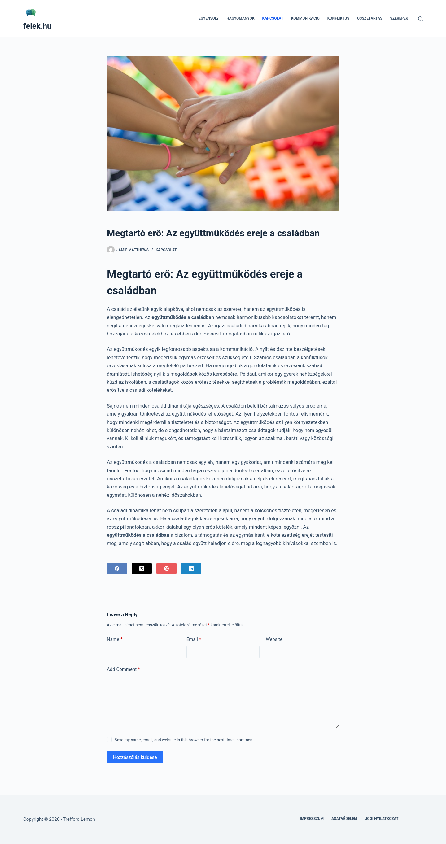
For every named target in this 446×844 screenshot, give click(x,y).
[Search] (420, 18)
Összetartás (370, 18)
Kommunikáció (305, 18)
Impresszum (312, 818)
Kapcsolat (272, 18)
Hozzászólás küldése (135, 757)
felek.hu (37, 26)
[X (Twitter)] (142, 568)
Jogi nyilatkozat (382, 818)
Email (193, 639)
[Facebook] (117, 568)
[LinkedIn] (191, 568)
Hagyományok (240, 18)
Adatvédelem (344, 818)
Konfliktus (338, 18)
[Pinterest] (166, 568)
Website (274, 639)
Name (115, 639)
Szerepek (399, 18)
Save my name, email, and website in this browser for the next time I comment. (185, 739)
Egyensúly (209, 18)
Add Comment (123, 669)
